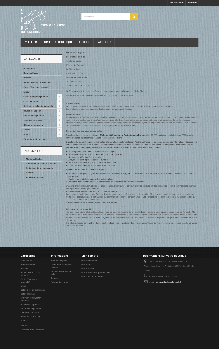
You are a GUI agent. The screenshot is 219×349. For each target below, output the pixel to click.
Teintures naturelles (32, 120)
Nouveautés (29, 68)
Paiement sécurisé (34, 177)
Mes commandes (89, 260)
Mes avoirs (86, 264)
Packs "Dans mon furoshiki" (36, 87)
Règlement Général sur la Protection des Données (123, 135)
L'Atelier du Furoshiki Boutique (48, 42)
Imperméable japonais (33, 115)
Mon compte (89, 255)
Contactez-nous (176, 2)
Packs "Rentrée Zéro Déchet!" (37, 82)
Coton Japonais (30, 101)
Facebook (104, 42)
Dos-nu (26, 134)
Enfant (26, 130)
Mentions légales (34, 159)
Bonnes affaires (30, 73)
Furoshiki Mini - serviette (35, 139)
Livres (26, 92)
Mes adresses (87, 268)
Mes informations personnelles (95, 272)
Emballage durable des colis (39, 168)
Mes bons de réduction (92, 276)
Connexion (192, 2)
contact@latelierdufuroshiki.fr (168, 282)
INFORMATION (34, 151)
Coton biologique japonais (35, 96)
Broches (27, 78)
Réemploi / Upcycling (33, 125)
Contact (29, 173)
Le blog (84, 42)
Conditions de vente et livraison (41, 163)
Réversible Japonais (33, 111)
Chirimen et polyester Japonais (38, 106)
